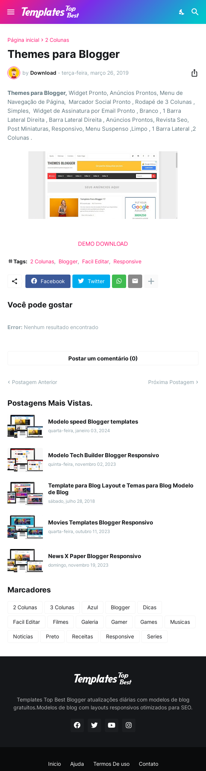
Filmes (60, 622)
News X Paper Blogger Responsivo (94, 556)
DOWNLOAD (112, 243)
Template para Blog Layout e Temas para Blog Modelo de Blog (120, 489)
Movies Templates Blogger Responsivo (100, 522)
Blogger (68, 261)
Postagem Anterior (34, 382)
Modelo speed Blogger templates (93, 421)
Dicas (149, 607)
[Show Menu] (10, 12)
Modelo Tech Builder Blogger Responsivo (103, 455)
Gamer (119, 622)
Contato (148, 764)
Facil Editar (95, 261)
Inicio (54, 764)
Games (148, 622)
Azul (92, 607)
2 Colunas (57, 40)
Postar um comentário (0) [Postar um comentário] (103, 358)
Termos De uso (111, 764)
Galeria (89, 622)
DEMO (86, 243)
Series (154, 636)
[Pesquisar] (196, 12)
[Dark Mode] (182, 12)
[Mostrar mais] (151, 281)
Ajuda (77, 764)
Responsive (127, 261)
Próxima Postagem (171, 382)
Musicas (180, 622)
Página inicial (23, 40)
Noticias (23, 636)
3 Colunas (62, 607)
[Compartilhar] (192, 72)
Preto (52, 636)
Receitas (82, 636)
